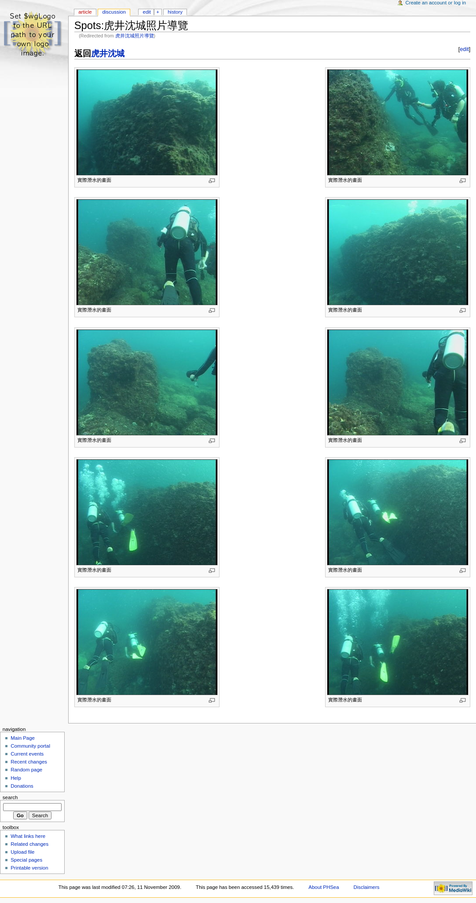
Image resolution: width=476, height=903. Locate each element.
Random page (26, 769)
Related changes (29, 844)
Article (85, 12)
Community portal (30, 746)
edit (464, 49)
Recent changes (29, 761)
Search (10, 797)
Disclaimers (366, 887)
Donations (22, 786)
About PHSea (323, 887)
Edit (147, 12)
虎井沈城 (107, 53)
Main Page (23, 738)
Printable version (29, 867)
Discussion (113, 12)
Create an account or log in (436, 2)
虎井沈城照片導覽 (134, 35)
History (175, 12)
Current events (27, 753)
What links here (28, 836)
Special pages (26, 860)
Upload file (22, 852)
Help (16, 778)
